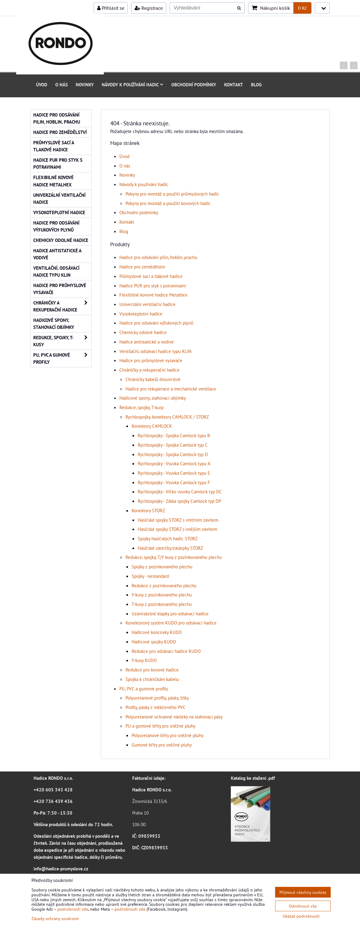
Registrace (149, 8)
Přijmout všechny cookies (302, 892)
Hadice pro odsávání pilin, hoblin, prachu (158, 257)
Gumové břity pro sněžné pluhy (162, 745)
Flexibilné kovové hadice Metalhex (153, 295)
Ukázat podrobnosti (301, 916)
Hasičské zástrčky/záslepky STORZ (170, 548)
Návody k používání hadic (132, 84)
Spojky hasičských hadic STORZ (168, 538)
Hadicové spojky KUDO (154, 642)
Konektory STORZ (148, 510)
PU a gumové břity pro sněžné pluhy (160, 726)
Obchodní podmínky (193, 84)
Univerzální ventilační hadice (147, 304)
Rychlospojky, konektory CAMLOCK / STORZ (167, 417)
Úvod (41, 84)
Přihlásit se (110, 8)
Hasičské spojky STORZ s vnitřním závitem (178, 520)
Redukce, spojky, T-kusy (141, 407)
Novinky (85, 84)
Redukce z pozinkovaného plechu (164, 585)
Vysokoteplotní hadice (140, 314)
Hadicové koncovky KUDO (157, 632)
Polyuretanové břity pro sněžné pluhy (167, 735)
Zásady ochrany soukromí (55, 918)
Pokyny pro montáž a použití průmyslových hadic (172, 194)
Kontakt (233, 84)
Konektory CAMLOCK (152, 426)
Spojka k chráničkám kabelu (152, 679)
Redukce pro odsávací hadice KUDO (166, 651)
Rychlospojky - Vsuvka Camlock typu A (174, 463)
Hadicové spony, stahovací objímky (152, 398)
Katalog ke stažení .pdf (253, 778)
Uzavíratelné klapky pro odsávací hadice (170, 613)
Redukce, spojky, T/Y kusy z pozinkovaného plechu (173, 557)
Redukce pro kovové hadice (152, 670)
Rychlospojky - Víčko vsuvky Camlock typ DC (180, 491)
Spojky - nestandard (150, 576)
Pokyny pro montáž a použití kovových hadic (168, 203)
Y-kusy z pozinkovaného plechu (162, 595)
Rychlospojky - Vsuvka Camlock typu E (174, 473)
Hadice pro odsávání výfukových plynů (156, 323)
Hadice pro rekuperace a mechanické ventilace (170, 389)
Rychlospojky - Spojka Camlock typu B (174, 435)
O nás (61, 84)
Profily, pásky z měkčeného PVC (155, 707)
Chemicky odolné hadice (143, 332)
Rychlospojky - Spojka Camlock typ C (173, 445)
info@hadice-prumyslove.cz (61, 869)
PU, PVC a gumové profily (143, 689)
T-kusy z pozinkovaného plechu (162, 604)
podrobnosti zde (72, 909)
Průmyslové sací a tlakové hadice (151, 276)
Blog (256, 84)
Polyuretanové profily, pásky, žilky (157, 698)
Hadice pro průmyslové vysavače (150, 360)
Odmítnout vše (303, 906)
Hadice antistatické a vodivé (146, 342)
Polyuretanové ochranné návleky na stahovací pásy (174, 717)
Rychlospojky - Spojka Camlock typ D (173, 454)
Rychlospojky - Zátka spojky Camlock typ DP (179, 501)
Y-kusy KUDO (144, 660)
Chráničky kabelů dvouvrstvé (152, 379)
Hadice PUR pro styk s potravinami (152, 286)
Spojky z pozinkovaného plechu (162, 566)
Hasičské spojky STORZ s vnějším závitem (177, 529)
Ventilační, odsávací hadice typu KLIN (155, 351)
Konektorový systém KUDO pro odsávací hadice (170, 623)
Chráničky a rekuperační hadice (149, 370)
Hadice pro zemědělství (142, 267)
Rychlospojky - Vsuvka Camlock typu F (174, 482)
